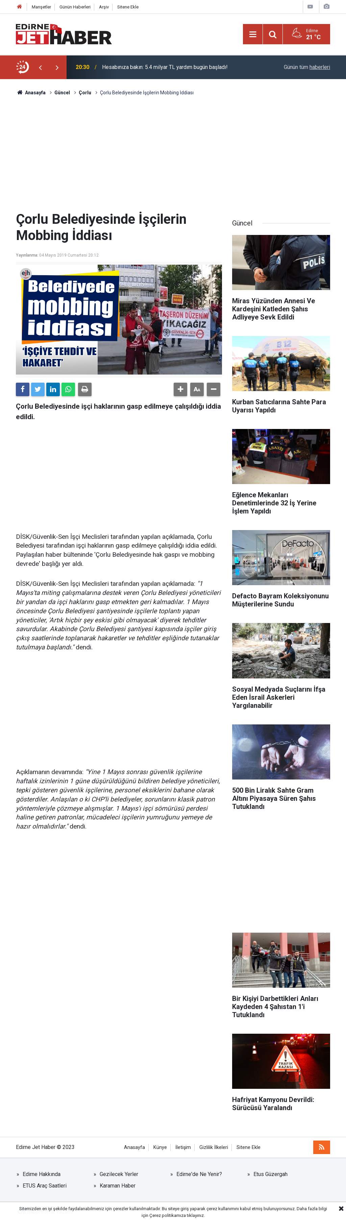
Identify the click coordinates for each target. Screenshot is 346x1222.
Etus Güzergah (270, 1174)
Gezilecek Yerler (119, 1174)
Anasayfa (134, 1147)
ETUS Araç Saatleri (45, 1185)
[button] (180, 389)
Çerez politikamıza (167, 1215)
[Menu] (253, 34)
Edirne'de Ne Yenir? (199, 1174)
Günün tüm (307, 67)
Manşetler (41, 6)
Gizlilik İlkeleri (213, 1147)
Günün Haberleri (75, 6)
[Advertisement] (173, 153)
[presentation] (40, 67)
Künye (160, 1147)
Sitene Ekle (128, 6)
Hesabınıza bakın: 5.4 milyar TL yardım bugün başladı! (165, 67)
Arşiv (104, 6)
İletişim (183, 1147)
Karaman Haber (117, 1185)
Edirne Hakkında (41, 1174)
